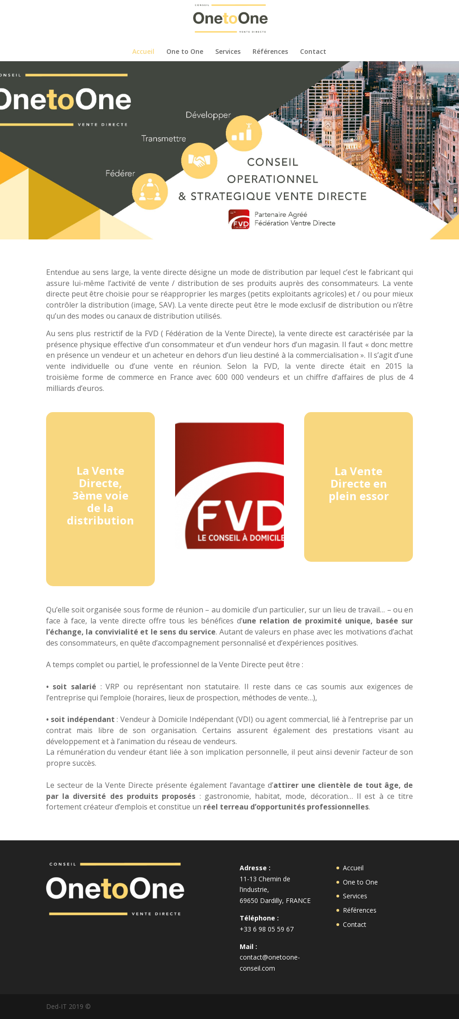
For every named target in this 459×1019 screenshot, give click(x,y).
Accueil (143, 52)
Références (270, 52)
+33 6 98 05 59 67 (267, 929)
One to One (184, 52)
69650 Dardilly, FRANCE (275, 900)
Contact (313, 52)
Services (228, 52)
